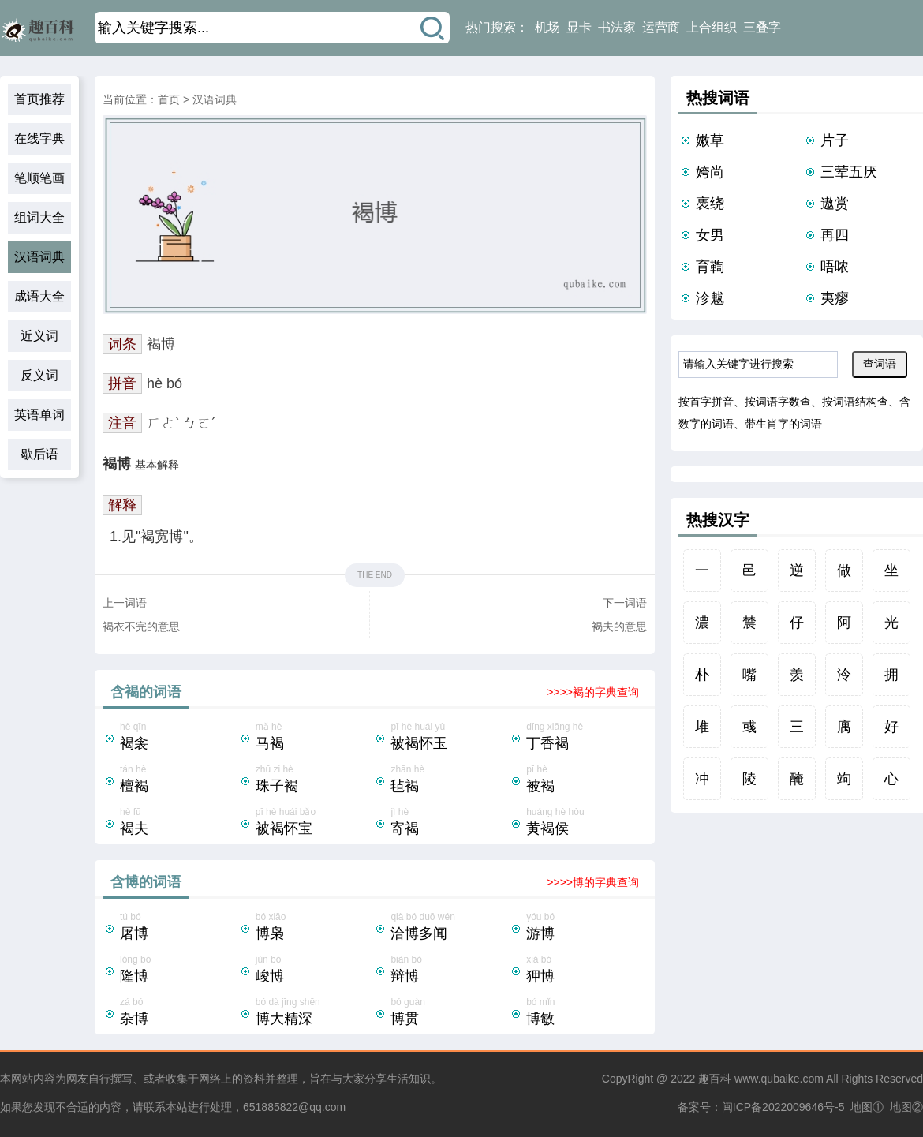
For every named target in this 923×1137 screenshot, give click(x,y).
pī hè (585, 780)
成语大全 (39, 296)
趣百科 (714, 1078)
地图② (906, 1107)
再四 (834, 235)
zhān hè (449, 780)
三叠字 (762, 27)
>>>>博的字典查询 (593, 882)
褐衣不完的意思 (141, 626)
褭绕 (710, 203)
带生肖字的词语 (783, 423)
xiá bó (585, 970)
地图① (867, 1107)
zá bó (179, 1013)
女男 (710, 235)
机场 (547, 27)
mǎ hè (315, 737)
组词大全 (39, 217)
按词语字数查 (778, 401)
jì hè (449, 823)
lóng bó (179, 970)
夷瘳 (834, 298)
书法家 (617, 27)
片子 (834, 140)
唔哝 (834, 267)
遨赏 (834, 203)
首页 (169, 99)
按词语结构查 (855, 401)
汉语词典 (39, 257)
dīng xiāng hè (585, 737)
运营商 (661, 27)
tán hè (179, 780)
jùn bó (315, 970)
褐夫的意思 (619, 626)
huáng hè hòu (585, 823)
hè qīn (179, 737)
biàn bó (449, 970)
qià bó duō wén (449, 927)
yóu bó (585, 927)
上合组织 (711, 27)
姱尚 (710, 172)
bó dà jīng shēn (315, 1013)
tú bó (179, 927)
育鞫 (710, 267)
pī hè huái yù (449, 737)
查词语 (879, 363)
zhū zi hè (315, 780)
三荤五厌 (848, 172)
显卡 (579, 27)
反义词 (39, 375)
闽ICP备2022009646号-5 (783, 1107)
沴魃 (710, 298)
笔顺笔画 (39, 178)
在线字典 (39, 138)
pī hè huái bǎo (315, 823)
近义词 (39, 335)
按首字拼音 (706, 401)
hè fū (179, 823)
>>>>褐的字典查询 (593, 692)
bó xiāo (315, 927)
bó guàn (449, 1013)
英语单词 (39, 414)
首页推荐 (39, 99)
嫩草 (710, 140)
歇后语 (39, 454)
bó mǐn (585, 1013)
